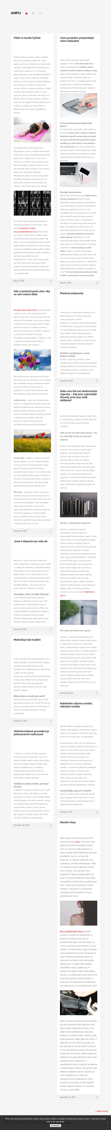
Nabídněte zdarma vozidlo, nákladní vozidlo (76, 705)
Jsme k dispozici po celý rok (31, 541)
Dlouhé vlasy (68, 822)
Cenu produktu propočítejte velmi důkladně (77, 39)
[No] (107, 1122)
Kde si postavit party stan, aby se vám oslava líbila (32, 293)
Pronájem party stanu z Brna (25, 310)
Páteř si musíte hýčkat (27, 37)
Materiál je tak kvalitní (27, 639)
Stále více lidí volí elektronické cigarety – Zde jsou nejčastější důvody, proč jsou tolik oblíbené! (78, 396)
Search (40, 13)
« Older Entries (101, 1111)
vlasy (77, 841)
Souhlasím (55, 1125)
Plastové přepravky (72, 293)
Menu (33, 13)
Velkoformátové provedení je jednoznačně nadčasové (31, 733)
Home (26, 13)
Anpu (16, 13)
